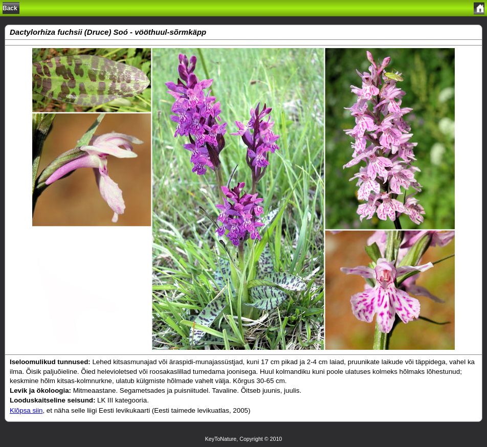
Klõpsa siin (26, 410)
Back (10, 8)
